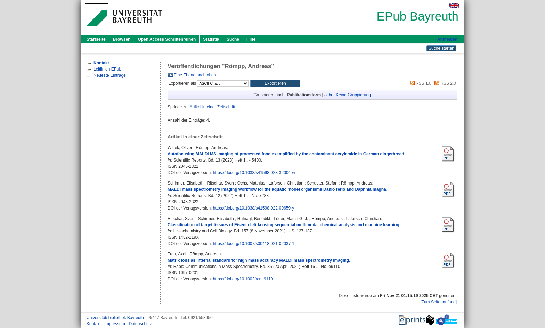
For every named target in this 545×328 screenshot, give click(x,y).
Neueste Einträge (109, 75)
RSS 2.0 (444, 83)
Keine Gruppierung (353, 94)
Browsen (122, 39)
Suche (233, 39)
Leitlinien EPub (107, 69)
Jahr (328, 94)
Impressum (115, 323)
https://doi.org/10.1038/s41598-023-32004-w (254, 172)
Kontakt (94, 323)
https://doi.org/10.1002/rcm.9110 (243, 279)
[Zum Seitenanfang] (438, 302)
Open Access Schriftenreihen (167, 39)
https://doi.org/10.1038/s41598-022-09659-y (253, 208)
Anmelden (447, 39)
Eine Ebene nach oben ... (197, 75)
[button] (275, 83)
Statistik (211, 39)
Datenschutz (140, 323)
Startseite (96, 39)
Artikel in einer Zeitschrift (212, 107)
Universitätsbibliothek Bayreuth (116, 317)
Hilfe (250, 39)
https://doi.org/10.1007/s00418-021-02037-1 (253, 243)
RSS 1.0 (419, 83)
